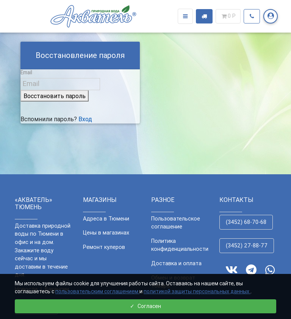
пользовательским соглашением (97, 291)
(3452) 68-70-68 (246, 222)
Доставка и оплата (176, 263)
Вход (85, 119)
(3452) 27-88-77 (247, 245)
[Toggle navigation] (185, 17)
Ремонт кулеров (104, 247)
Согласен (145, 306)
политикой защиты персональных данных (197, 291)
